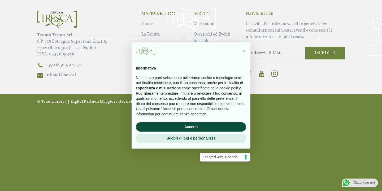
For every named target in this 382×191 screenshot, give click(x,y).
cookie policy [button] (229, 88)
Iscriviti (325, 53)
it (370, 19)
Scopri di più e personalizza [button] (191, 138)
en (378, 19)
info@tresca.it (60, 75)
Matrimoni (102, 39)
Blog (317, 39)
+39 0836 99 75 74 (63, 65)
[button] (243, 51)
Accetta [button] (191, 127)
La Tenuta (70, 39)
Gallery (266, 39)
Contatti (293, 39)
